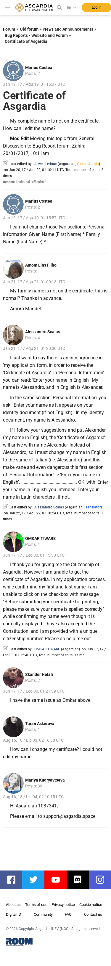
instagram (103, 879)
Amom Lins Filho (41, 265)
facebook (14, 879)
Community (43, 914)
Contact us (93, 914)
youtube (58, 879)
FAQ (68, 914)
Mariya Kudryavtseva (45, 780)
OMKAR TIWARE (40, 538)
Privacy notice (63, 904)
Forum (9, 29)
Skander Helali (39, 674)
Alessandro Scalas (42, 331)
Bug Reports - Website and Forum (36, 35)
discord (81, 879)
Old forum (29, 29)
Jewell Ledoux (45, 164)
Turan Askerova (39, 723)
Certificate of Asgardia (26, 41)
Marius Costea (38, 67)
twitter (36, 879)
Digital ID (13, 914)
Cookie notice (90, 904)
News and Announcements (68, 29)
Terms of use (36, 904)
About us (13, 904)
